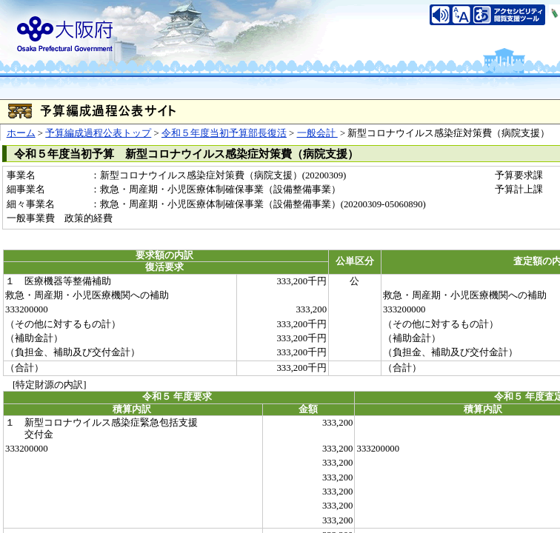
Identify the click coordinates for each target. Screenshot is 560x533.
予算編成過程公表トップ (98, 133)
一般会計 (317, 133)
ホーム (21, 133)
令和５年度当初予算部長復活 (224, 133)
